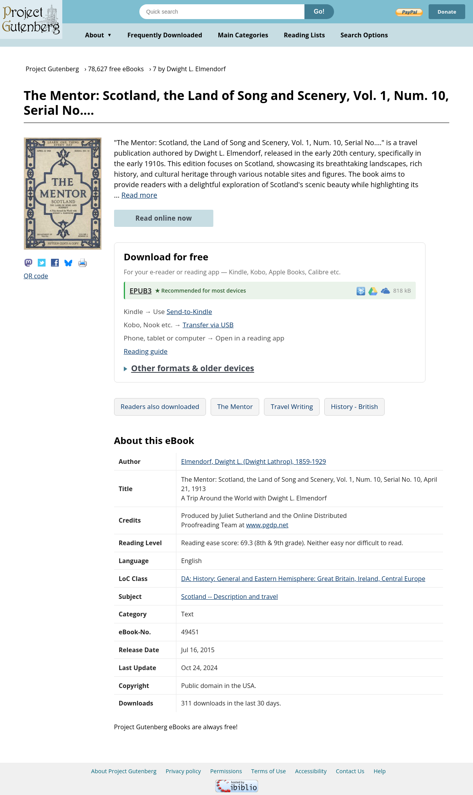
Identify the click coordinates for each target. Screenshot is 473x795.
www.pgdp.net (267, 525)
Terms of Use (268, 771)
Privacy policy (183, 771)
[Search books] (221, 11)
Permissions (226, 771)
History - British (354, 406)
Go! (319, 11)
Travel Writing (292, 406)
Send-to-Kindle (189, 311)
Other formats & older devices (192, 368)
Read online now (163, 218)
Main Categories (243, 35)
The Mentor (235, 406)
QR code (36, 276)
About (98, 35)
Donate (446, 11)
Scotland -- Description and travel (229, 596)
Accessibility (311, 771)
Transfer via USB (208, 324)
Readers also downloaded (160, 406)
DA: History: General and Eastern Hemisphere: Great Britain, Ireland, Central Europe (303, 578)
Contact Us (350, 771)
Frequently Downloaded (164, 35)
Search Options (364, 35)
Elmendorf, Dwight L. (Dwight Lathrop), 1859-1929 (253, 461)
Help (380, 771)
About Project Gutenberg (123, 771)
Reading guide (146, 351)
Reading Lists (304, 35)
